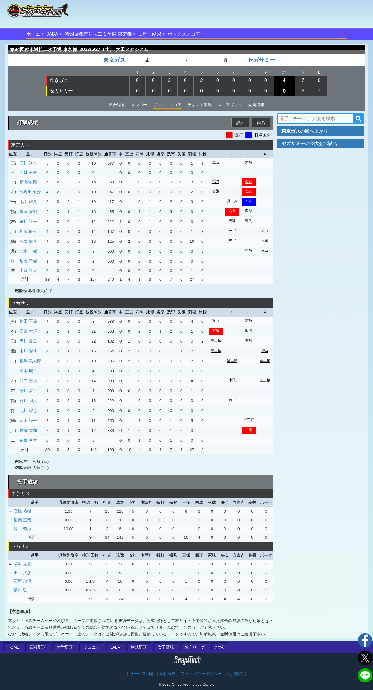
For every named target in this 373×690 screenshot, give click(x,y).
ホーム (33, 34)
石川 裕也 (28, 163)
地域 (219, 647)
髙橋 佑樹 (22, 511)
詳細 (240, 122)
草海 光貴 (22, 564)
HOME (14, 647)
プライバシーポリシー (201, 674)
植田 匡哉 (28, 321)
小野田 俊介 (30, 191)
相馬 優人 (28, 231)
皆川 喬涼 (22, 528)
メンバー (139, 104)
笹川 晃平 (28, 221)
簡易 (261, 122)
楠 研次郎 (28, 181)
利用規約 (235, 674)
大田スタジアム (132, 49)
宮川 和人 (28, 400)
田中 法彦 (22, 572)
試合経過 (117, 104)
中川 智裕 (28, 351)
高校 (38, 647)
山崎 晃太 (28, 270)
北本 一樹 (28, 251)
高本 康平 (28, 370)
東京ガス (114, 60)
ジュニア (92, 647)
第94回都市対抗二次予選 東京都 (98, 34)
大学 (65, 647)
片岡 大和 (28, 430)
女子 (166, 647)
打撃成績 (27, 122)
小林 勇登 (28, 172)
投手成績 (27, 482)
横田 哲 (20, 590)
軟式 (139, 647)
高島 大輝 (28, 331)
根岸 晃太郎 (30, 361)
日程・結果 (149, 34)
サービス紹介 (142, 674)
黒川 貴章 (28, 341)
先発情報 (256, 104)
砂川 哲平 (28, 390)
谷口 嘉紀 (28, 380)
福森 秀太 (28, 440)
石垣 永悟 (22, 581)
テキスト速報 (199, 104)
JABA (52, 34)
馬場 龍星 (28, 241)
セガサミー (261, 60)
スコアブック (230, 104)
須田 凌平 (28, 420)
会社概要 (167, 674)
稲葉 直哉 (22, 520)
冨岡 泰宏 (28, 211)
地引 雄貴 (28, 201)
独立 (194, 647)
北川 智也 (28, 410)
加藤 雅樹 (28, 261)
